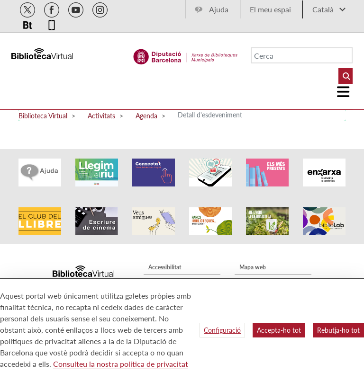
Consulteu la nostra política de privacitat (120, 363)
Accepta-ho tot (279, 330)
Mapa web (252, 267)
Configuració (222, 330)
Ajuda (218, 9)
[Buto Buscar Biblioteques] (345, 76)
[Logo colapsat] (343, 91)
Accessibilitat (164, 267)
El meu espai (270, 9)
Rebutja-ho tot (338, 330)
